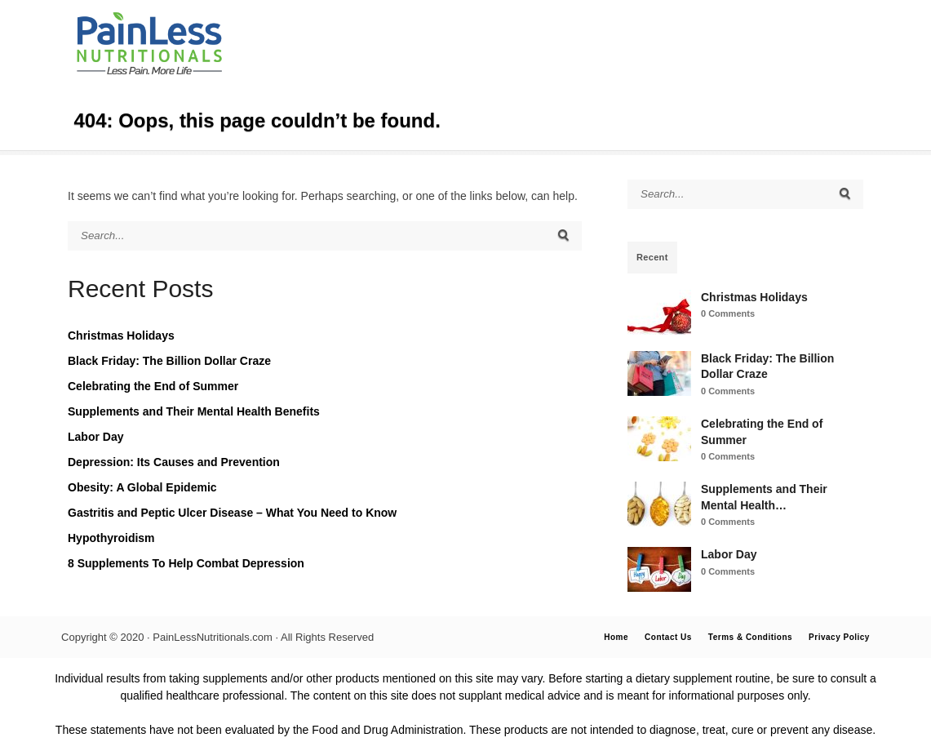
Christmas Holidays (121, 335)
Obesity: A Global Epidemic (142, 487)
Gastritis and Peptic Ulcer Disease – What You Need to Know (232, 512)
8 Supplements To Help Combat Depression (186, 563)
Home (616, 637)
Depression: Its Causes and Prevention (174, 462)
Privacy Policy (839, 637)
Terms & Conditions (750, 637)
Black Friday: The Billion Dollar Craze (169, 360)
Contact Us (668, 637)
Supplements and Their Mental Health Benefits (194, 411)
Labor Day (95, 436)
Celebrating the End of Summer (153, 386)
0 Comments (728, 313)
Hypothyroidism (111, 537)
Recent (652, 257)
